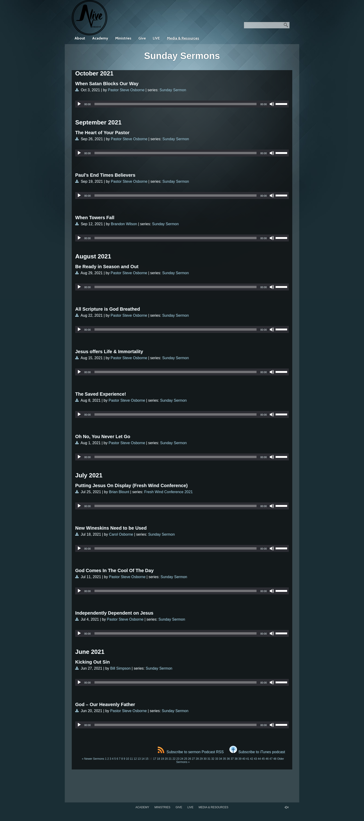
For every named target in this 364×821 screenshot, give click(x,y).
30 (205, 758)
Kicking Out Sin (92, 662)
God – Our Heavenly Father (105, 704)
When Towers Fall (94, 217)
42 (251, 758)
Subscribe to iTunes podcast (257, 752)
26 (189, 758)
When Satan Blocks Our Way (107, 83)
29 (201, 758)
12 (135, 758)
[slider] (175, 104)
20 (166, 758)
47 (270, 758)
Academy (100, 38)
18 (158, 758)
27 (193, 758)
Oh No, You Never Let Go (102, 436)
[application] (182, 104)
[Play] (79, 104)
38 (235, 758)
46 (267, 758)
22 (174, 758)
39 (239, 758)
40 (243, 758)
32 (212, 758)
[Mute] (272, 104)
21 (170, 758)
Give (142, 38)
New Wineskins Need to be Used (111, 528)
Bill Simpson (120, 668)
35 (224, 758)
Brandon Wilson (124, 224)
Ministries (123, 38)
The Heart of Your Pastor (102, 132)
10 (127, 758)
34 (220, 758)
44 (259, 758)
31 (208, 758)
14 (142, 758)
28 (197, 758)
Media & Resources (183, 38)
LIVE (156, 38)
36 (228, 758)
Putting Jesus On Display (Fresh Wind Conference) (131, 485)
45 (263, 758)
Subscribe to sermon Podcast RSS (191, 752)
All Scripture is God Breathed (107, 309)
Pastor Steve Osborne (126, 90)
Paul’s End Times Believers (105, 175)
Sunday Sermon (172, 90)
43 (255, 758)
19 (162, 758)
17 (154, 758)
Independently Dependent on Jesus (114, 613)
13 (139, 758)
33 (216, 758)
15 (146, 758)
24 (181, 758)
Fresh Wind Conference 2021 (168, 492)
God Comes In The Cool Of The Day (114, 570)
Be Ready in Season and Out (106, 266)
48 (274, 758)
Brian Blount (119, 492)
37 (232, 758)
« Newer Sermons (93, 758)
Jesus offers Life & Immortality (109, 351)
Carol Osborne (121, 534)
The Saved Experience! (100, 394)
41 (247, 758)
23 (177, 758)
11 (131, 758)
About (80, 38)
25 (185, 758)
